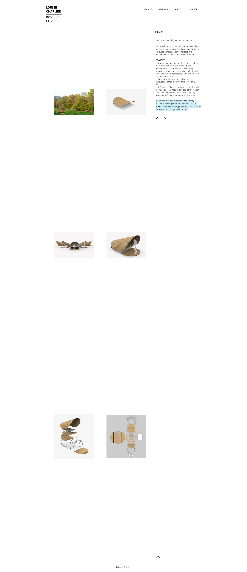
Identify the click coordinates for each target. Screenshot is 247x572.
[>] (165, 118)
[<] (157, 118)
